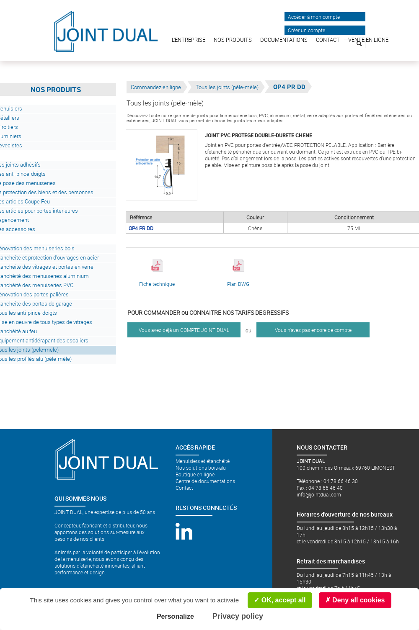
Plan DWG (238, 273)
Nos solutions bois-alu (201, 467)
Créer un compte (306, 30)
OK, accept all (279, 600)
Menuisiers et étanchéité (203, 461)
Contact (184, 487)
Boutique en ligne (195, 474)
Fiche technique (157, 273)
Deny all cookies (355, 600)
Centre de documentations (205, 481)
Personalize (175, 616)
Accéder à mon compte (314, 16)
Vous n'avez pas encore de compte (313, 330)
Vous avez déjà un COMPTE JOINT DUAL (184, 330)
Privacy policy (237, 616)
